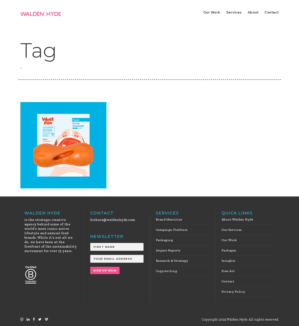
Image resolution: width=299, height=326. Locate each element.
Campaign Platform (172, 230)
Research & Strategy (172, 261)
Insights (228, 261)
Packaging (164, 240)
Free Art (228, 271)
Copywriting (166, 271)
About (253, 12)
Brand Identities (169, 219)
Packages (228, 250)
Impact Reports (168, 250)
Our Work (211, 12)
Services (234, 12)
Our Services (231, 230)
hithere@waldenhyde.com (112, 220)
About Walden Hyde (237, 219)
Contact (271, 12)
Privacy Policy (233, 291)
